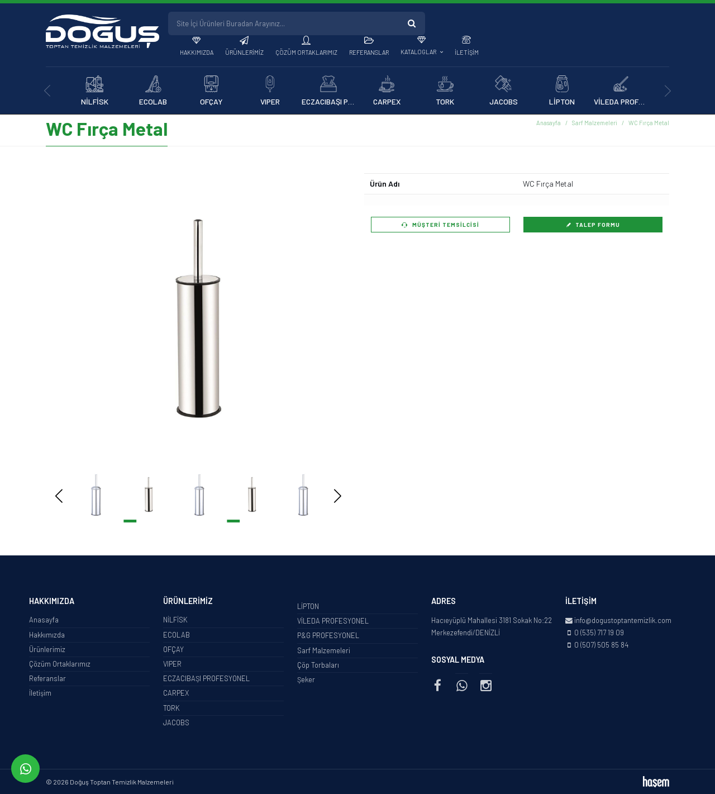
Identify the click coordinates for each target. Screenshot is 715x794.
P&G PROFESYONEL (328, 635)
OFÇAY (173, 649)
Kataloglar (419, 51)
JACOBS (176, 722)
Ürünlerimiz (244, 52)
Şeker (306, 679)
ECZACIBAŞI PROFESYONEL (206, 678)
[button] (320, 318)
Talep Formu (593, 224)
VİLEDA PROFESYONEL (333, 620)
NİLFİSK (175, 619)
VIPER (172, 663)
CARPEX (176, 692)
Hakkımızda (196, 52)
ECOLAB (176, 634)
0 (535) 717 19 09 (599, 632)
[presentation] (47, 91)
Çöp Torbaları (318, 664)
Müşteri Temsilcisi (440, 224)
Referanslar (369, 52)
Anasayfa (548, 122)
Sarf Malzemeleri (594, 122)
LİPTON (308, 606)
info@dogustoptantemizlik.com (622, 620)
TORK (171, 707)
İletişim (467, 52)
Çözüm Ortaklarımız (306, 52)
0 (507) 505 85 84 (601, 644)
